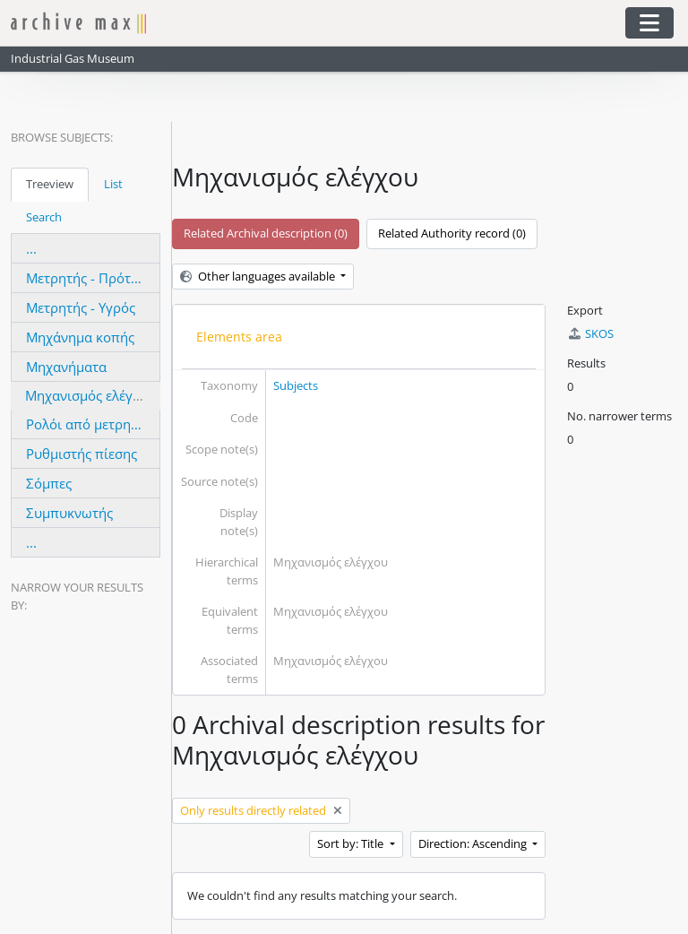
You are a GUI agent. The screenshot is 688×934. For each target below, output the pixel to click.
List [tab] (113, 184)
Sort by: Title (351, 843)
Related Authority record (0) (452, 233)
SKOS (590, 333)
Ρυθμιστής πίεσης (81, 454)
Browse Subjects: (62, 137)
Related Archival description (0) (266, 233)
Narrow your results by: (77, 596)
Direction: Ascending (473, 843)
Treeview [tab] (49, 184)
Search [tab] (44, 217)
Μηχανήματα (66, 367)
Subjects (295, 385)
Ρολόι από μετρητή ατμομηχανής (129, 424)
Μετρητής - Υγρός (80, 307)
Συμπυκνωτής (69, 513)
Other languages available (259, 276)
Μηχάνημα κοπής (80, 337)
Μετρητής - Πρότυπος (94, 278)
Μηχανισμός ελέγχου (90, 395)
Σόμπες (49, 483)
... (31, 248)
